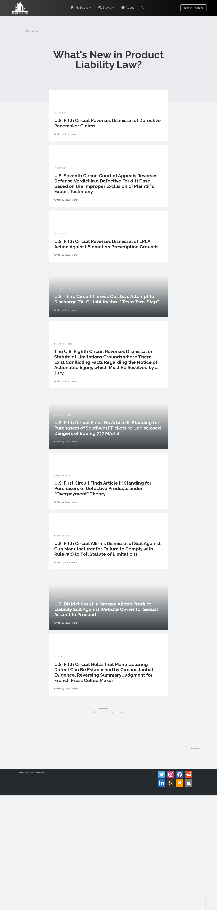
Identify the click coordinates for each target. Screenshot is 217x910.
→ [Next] (130, 826)
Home (21, 31)
